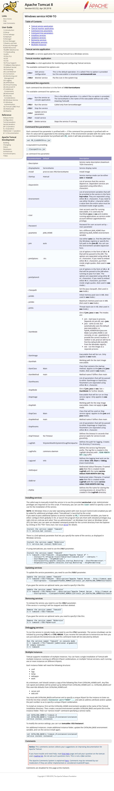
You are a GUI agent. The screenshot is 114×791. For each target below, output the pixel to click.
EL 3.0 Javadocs (8, 129)
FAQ (4, 21)
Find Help (66, 765)
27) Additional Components (8, 90)
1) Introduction (8, 30)
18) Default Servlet (9, 67)
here (67, 772)
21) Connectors (8, 74)
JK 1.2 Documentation (11, 133)
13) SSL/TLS (7, 56)
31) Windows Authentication (9, 103)
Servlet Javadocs (9, 124)
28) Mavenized (8, 93)
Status (5, 147)
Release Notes (8, 118)
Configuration (8, 120)
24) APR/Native (8, 82)
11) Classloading (9, 52)
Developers (7, 149)
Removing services (38, 40)
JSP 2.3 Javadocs (9, 126)
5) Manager (7, 39)
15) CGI (5, 61)
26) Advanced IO (9, 87)
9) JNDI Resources (9, 47)
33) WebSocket (8, 109)
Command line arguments (42, 31)
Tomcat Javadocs (9, 122)
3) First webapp (8, 34)
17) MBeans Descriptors (11, 65)
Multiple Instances (38, 44)
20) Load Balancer (9, 72)
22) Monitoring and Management (10, 77)
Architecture (7, 151)
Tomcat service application (42, 26)
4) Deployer (7, 37)
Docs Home (7, 19)
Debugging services (39, 42)
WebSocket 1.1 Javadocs (11, 131)
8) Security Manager (10, 45)
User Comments (9, 23)
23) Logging (7, 80)
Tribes (5, 156)
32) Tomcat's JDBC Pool (11, 106)
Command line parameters (42, 33)
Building (6, 143)
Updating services (38, 38)
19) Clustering (8, 69)
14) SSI (5, 58)
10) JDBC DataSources (11, 50)
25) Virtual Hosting (10, 85)
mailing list (38, 767)
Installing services (38, 35)
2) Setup (6, 32)
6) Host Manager (9, 41)
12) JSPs (6, 54)
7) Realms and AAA (10, 43)
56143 (65, 525)
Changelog (7, 145)
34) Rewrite (7, 111)
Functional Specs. (9, 153)
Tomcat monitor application (42, 28)
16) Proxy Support (9, 63)
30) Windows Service (10, 100)
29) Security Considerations (9, 97)
